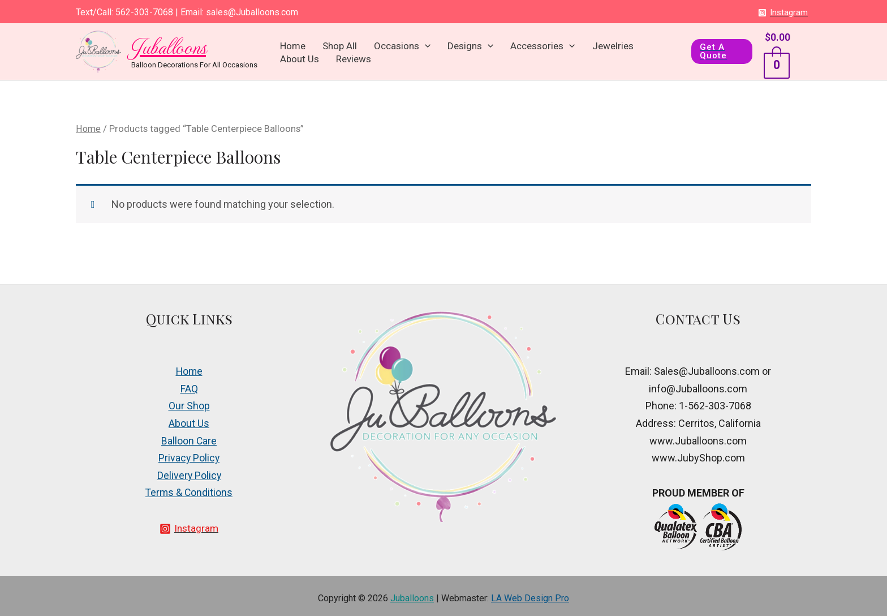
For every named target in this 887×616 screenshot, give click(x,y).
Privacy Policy (189, 453)
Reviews (645, 48)
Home (293, 48)
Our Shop (189, 401)
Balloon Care (189, 436)
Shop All (329, 48)
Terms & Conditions (189, 488)
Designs (437, 48)
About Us (602, 48)
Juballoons (168, 43)
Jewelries (557, 48)
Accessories (498, 48)
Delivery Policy (189, 470)
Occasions (380, 48)
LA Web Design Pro (530, 593)
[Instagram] (783, 12)
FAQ (189, 384)
